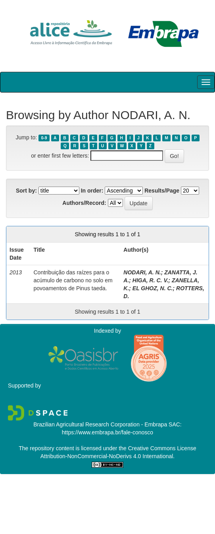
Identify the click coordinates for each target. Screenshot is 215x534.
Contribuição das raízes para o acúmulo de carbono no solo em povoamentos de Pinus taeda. (73, 280)
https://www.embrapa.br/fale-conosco (107, 432)
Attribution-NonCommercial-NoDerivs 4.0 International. (107, 456)
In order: (92, 190)
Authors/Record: (84, 203)
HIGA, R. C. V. (150, 280)
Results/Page (161, 190)
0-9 (44, 137)
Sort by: (26, 190)
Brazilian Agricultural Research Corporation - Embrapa (100, 424)
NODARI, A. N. (142, 272)
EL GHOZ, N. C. (152, 288)
